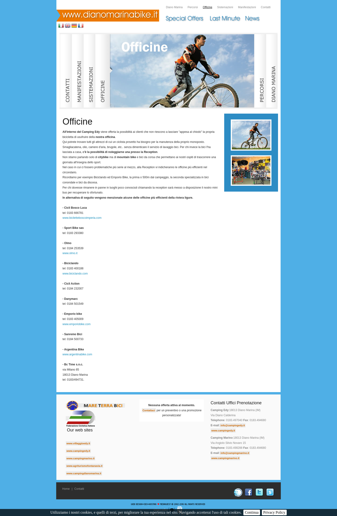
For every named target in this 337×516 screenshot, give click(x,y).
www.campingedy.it (78, 450)
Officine (207, 7)
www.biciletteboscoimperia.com (82, 217)
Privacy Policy (274, 512)
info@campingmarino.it (234, 453)
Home (66, 488)
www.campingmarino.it (80, 458)
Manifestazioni (247, 7)
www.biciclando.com (75, 273)
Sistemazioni (225, 7)
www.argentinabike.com (77, 354)
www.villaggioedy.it (78, 443)
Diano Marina (174, 7)
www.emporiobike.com (76, 324)
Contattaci (149, 410)
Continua (252, 512)
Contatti (266, 7)
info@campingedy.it (232, 425)
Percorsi (192, 7)
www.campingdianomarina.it (83, 473)
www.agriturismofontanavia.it (84, 465)
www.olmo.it (69, 253)
